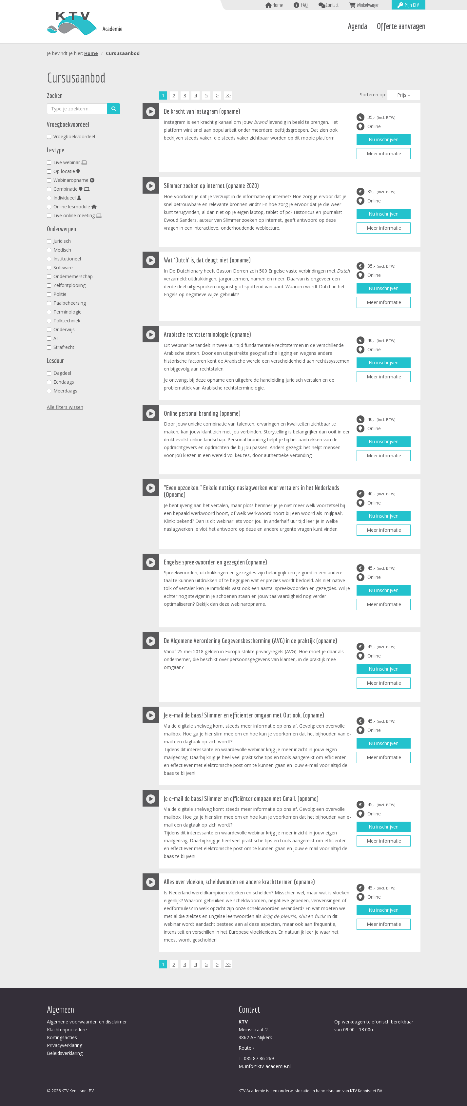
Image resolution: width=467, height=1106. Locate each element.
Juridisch (59, 241)
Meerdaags (62, 391)
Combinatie (68, 189)
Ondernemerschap (70, 276)
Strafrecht (60, 347)
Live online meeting (74, 215)
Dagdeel (59, 373)
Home (278, 5)
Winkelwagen (368, 5)
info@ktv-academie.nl (268, 1066)
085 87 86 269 (259, 1058)
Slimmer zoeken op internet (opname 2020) (211, 185)
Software (60, 267)
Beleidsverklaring (65, 1053)
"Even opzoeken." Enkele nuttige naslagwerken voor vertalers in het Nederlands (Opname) (251, 491)
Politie (57, 294)
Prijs (403, 95)
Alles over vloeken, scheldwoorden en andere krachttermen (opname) (239, 882)
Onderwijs (61, 329)
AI (52, 338)
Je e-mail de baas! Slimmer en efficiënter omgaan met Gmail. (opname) (241, 798)
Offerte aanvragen (401, 26)
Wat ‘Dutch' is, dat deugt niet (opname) (207, 260)
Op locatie (63, 171)
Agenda (357, 26)
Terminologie (64, 312)
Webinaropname (70, 180)
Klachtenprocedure (67, 1029)
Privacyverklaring (64, 1045)
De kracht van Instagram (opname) (202, 111)
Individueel (64, 198)
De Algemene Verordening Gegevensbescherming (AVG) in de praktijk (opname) (250, 640)
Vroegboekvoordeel (71, 136)
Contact (332, 5)
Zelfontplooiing (66, 285)
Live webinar (67, 162)
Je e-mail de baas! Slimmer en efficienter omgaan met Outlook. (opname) (244, 715)
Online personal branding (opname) (202, 413)
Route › (246, 1048)
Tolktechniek (63, 320)
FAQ (304, 5)
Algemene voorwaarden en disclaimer (87, 1022)
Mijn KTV (412, 5)
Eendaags (60, 382)
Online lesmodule (72, 206)
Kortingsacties (62, 1037)
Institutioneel (64, 259)
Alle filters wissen (65, 407)
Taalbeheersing (66, 303)
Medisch (59, 250)
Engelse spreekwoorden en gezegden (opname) (215, 562)
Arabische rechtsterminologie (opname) (207, 334)
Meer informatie (384, 153)
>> (228, 95)
